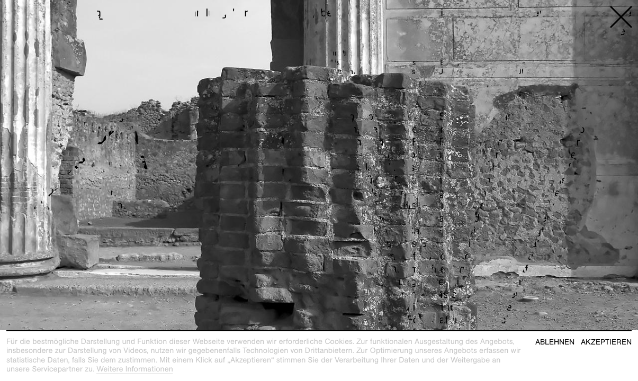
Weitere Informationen (134, 369)
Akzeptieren (606, 342)
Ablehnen (554, 342)
